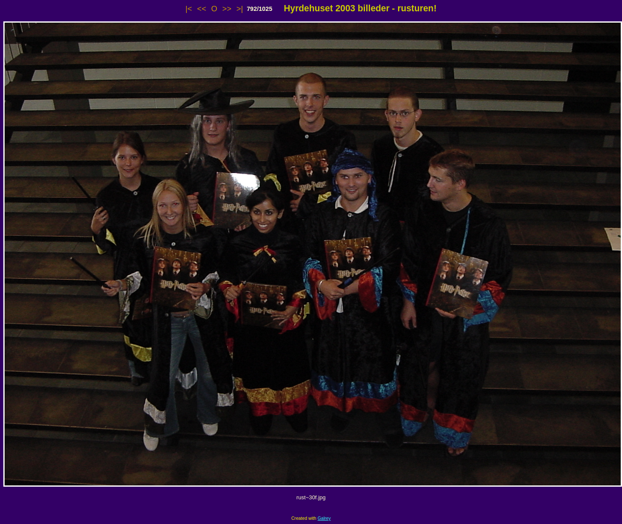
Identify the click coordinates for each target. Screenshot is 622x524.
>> (226, 8)
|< (188, 8)
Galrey (324, 518)
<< (201, 8)
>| (239, 8)
